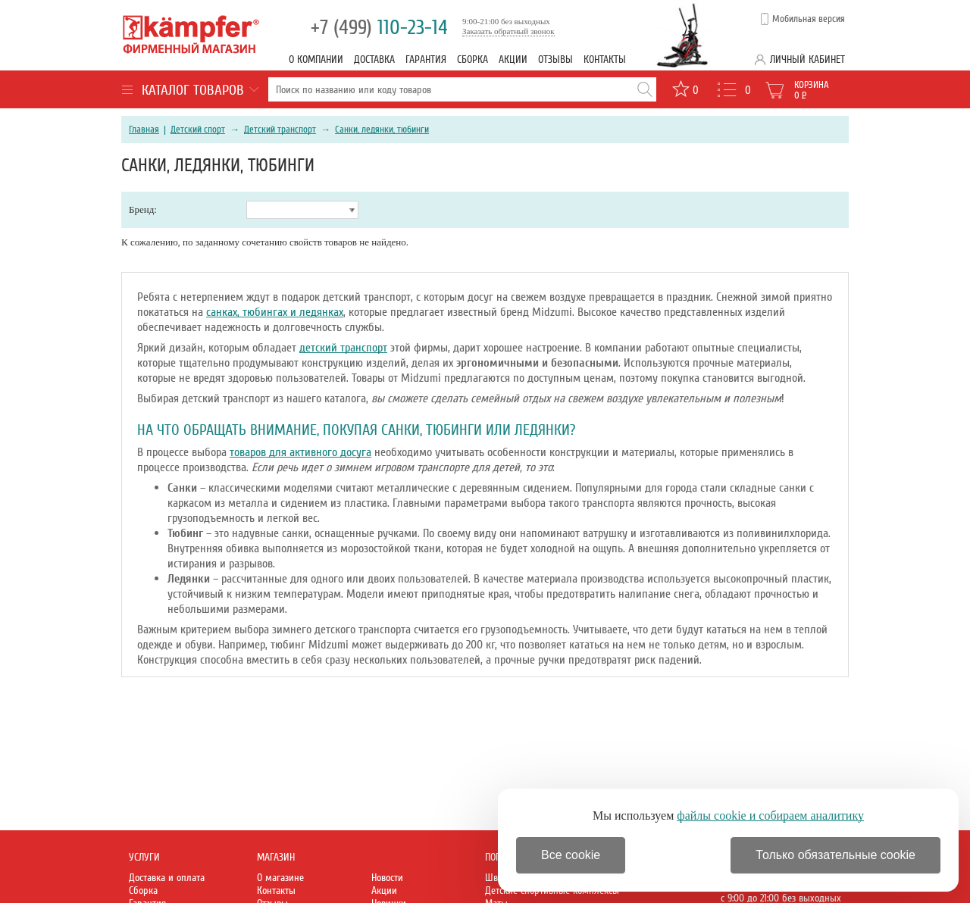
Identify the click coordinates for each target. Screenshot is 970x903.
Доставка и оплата (167, 877)
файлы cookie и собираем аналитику (770, 815)
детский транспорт (343, 347)
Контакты (605, 59)
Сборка (472, 59)
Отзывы (555, 59)
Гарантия (425, 59)
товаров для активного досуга (300, 452)
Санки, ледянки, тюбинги (382, 129)
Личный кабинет (807, 59)
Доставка (374, 59)
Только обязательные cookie (835, 854)
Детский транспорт (280, 129)
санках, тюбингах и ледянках (274, 312)
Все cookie (570, 854)
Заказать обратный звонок (508, 31)
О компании (316, 59)
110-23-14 (379, 27)
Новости (387, 877)
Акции (513, 59)
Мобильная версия (808, 19)
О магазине (280, 877)
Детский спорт (198, 129)
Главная (144, 129)
